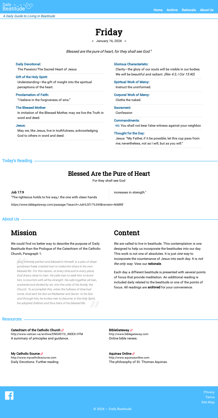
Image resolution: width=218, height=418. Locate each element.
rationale (154, 264)
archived (154, 287)
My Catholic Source (25, 354)
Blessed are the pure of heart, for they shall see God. (109, 51)
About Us (206, 10)
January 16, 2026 (109, 41)
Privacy (209, 392)
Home (158, 10)
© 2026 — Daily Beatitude (112, 409)
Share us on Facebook (9, 395)
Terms (210, 397)
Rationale (189, 10)
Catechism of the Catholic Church (35, 330)
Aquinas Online (120, 354)
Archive (172, 10)
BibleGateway (119, 330)
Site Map (208, 402)
